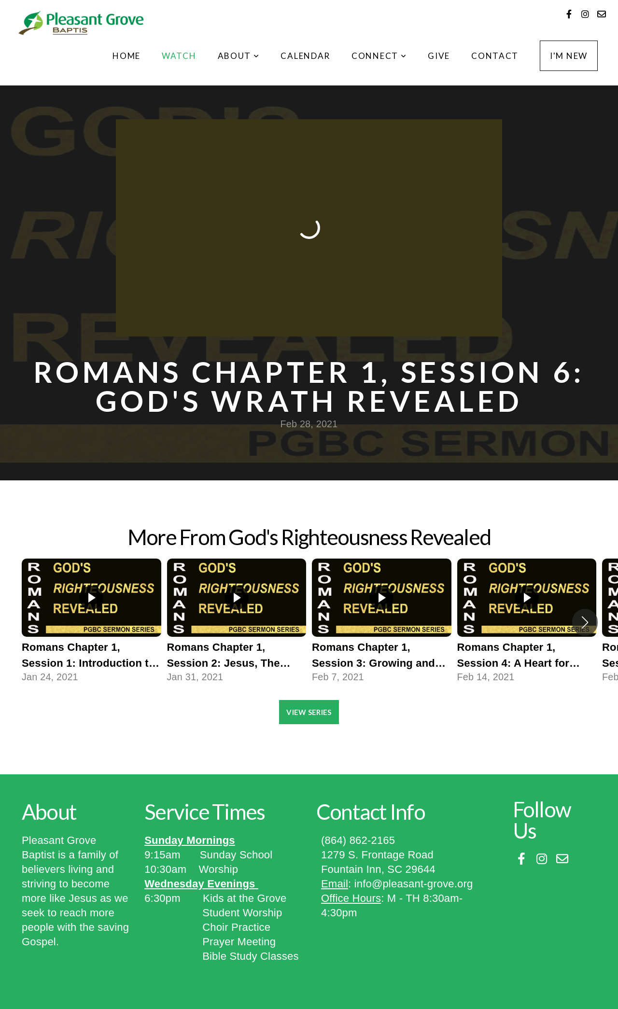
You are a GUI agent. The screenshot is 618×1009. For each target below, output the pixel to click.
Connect (379, 56)
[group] (91, 622)
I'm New (569, 56)
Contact (495, 56)
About (239, 56)
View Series (308, 712)
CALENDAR (305, 56)
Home (126, 56)
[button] (584, 622)
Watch (179, 56)
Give (439, 56)
